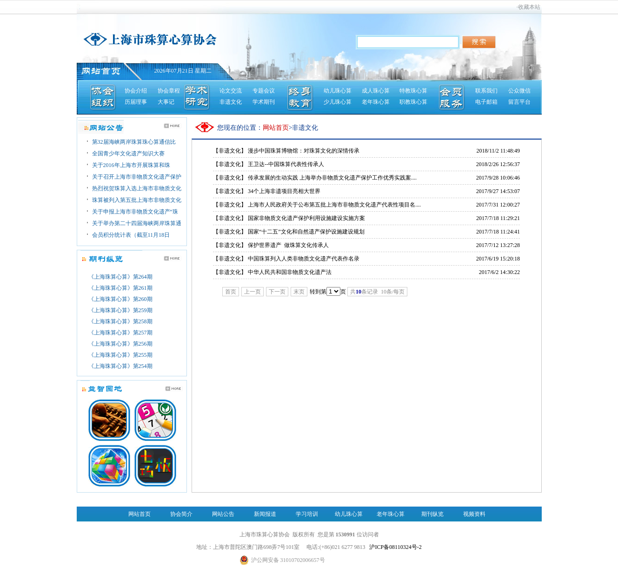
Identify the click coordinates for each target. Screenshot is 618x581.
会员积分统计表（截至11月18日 (131, 235)
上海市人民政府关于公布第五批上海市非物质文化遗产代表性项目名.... (334, 204)
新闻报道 (265, 514)
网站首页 (139, 514)
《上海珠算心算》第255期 (120, 355)
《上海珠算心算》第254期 (120, 366)
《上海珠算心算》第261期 (120, 288)
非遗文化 (230, 102)
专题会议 (264, 90)
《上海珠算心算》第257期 (120, 332)
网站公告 (223, 514)
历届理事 (136, 102)
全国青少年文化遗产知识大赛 (128, 153)
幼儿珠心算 (338, 90)
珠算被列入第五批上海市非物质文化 (136, 200)
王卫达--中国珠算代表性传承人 (286, 164)
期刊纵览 (432, 514)
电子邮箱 (486, 102)
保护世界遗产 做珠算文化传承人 (288, 245)
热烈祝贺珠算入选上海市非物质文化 (136, 188)
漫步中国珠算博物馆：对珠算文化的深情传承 (303, 150)
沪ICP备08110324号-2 (395, 547)
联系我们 (486, 90)
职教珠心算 (413, 102)
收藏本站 (529, 7)
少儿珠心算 (338, 102)
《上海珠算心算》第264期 (120, 277)
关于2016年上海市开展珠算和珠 (131, 165)
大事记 (166, 102)
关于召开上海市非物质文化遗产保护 (136, 177)
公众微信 (519, 90)
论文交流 (230, 90)
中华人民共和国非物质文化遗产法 (290, 272)
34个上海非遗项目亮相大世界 (284, 191)
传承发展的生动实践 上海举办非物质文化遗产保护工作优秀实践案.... (332, 177)
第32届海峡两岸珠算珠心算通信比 (134, 142)
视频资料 (474, 514)
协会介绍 (136, 90)
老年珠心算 (376, 102)
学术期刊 (264, 102)
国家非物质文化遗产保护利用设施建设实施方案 (306, 218)
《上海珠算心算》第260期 (120, 299)
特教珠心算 (413, 90)
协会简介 (181, 514)
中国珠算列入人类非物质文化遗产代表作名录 (303, 258)
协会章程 (169, 90)
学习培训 (307, 514)
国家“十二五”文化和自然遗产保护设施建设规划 (306, 231)
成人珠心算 (376, 90)
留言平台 (519, 102)
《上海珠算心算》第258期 (120, 321)
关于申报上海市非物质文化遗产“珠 (135, 211)
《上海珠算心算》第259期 (120, 310)
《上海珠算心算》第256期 (120, 344)
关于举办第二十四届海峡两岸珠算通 (136, 223)
